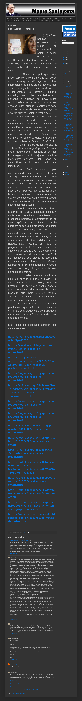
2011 (64, 164)
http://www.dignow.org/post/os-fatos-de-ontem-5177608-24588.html (31, 454)
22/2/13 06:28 (13, 619)
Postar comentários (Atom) (18, 693)
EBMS (66, 172)
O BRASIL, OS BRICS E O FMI (68, 108)
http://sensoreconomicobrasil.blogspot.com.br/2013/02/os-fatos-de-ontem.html (31, 518)
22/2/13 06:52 (13, 633)
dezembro (67, 65)
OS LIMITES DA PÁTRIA (68, 105)
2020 (64, 49)
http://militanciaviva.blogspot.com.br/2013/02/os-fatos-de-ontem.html (31, 429)
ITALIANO (70, 18)
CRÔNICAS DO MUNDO (32, 18)
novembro (67, 67)
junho (66, 77)
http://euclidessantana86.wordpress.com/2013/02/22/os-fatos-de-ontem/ (31, 494)
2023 (64, 47)
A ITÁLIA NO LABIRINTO (67, 87)
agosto (66, 73)
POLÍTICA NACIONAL (43, 20)
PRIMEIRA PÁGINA (55, 20)
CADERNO (9, 18)
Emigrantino (13, 624)
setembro (67, 71)
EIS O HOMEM (67, 90)
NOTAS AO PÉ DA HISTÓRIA (13, 20)
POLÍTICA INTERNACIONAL (29, 20)
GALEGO (64, 18)
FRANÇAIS (57, 18)
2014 (64, 61)
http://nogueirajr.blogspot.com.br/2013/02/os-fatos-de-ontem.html (31, 377)
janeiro (66, 159)
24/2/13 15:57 (13, 680)
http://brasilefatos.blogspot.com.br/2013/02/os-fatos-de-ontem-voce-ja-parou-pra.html (31, 506)
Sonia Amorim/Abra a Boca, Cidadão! (19, 540)
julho (66, 75)
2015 (64, 59)
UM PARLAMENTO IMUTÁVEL (68, 140)
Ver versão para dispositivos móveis (32, 689)
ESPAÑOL (49, 18)
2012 (64, 162)
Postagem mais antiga (51, 686)
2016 (64, 57)
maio (66, 79)
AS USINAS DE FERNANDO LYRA (68, 120)
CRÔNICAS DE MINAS (19, 18)
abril (66, 81)
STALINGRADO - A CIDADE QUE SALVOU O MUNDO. (68, 144)
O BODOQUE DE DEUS (68, 116)
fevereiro (67, 85)
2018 (64, 53)
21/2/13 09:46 (13, 553)
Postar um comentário (15, 683)
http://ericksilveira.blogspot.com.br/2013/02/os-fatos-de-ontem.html (31, 481)
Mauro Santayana (14, 664)
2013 (64, 63)
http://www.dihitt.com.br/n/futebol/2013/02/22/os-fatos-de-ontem (31, 441)
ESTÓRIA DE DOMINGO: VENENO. (67, 98)
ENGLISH (43, 18)
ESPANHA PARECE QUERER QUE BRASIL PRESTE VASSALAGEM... (69, 135)
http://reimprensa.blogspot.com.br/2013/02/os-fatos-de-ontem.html (31, 405)
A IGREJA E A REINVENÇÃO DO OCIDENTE (68, 124)
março (66, 83)
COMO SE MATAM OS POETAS (68, 128)
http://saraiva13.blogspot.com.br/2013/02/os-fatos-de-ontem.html (31, 349)
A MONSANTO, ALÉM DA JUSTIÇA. (67, 156)
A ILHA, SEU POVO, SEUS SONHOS (68, 93)
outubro (66, 69)
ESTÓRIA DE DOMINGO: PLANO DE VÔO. (69, 112)
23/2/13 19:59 (13, 659)
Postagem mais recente (14, 686)
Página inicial (33, 686)
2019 (64, 51)
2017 (64, 55)
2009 (64, 168)
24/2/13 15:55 (13, 668)
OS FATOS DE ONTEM (67, 101)
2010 (64, 166)
